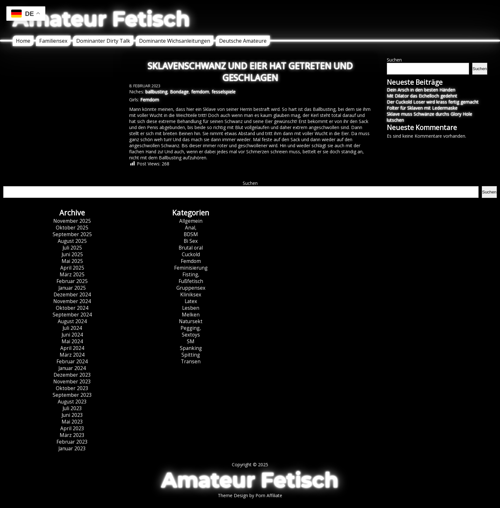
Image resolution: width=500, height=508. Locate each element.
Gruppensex (190, 288)
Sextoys (191, 334)
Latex (191, 301)
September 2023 (72, 395)
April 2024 (72, 348)
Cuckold (191, 254)
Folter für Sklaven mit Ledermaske (422, 108)
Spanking (191, 348)
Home (23, 40)
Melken (191, 314)
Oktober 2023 (72, 388)
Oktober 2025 (72, 227)
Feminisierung (191, 268)
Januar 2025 (72, 288)
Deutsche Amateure (243, 40)
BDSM (191, 234)
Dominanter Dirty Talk (103, 40)
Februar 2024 (72, 361)
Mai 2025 (72, 261)
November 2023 (72, 381)
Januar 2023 (72, 448)
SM (191, 341)
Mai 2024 (72, 341)
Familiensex (53, 40)
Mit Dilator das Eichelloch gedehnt (422, 96)
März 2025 (72, 274)
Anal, (190, 227)
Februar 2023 (72, 442)
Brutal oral (191, 247)
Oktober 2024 (72, 308)
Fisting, (190, 274)
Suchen (394, 60)
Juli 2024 (72, 328)
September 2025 (72, 234)
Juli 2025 (72, 247)
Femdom (149, 100)
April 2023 (72, 428)
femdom (200, 92)
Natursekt (190, 321)
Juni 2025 (72, 254)
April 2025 (72, 268)
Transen (191, 361)
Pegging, (190, 328)
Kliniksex (190, 294)
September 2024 (72, 314)
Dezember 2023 (72, 375)
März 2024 (72, 355)
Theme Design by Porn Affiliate (250, 495)
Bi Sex (191, 241)
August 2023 (72, 401)
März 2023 (72, 435)
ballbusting (156, 92)
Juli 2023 (72, 408)
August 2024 (72, 321)
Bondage (179, 92)
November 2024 (72, 301)
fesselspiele (224, 92)
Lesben (190, 308)
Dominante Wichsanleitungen (174, 40)
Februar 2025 (72, 281)
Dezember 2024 (72, 294)
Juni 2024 (72, 334)
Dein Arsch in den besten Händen (421, 90)
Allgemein (190, 221)
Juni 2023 (72, 415)
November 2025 (72, 221)
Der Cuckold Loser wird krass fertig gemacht (433, 102)
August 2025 (72, 241)
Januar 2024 (72, 368)
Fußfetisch (191, 281)
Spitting (190, 355)
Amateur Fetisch (101, 18)
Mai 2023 (72, 421)
